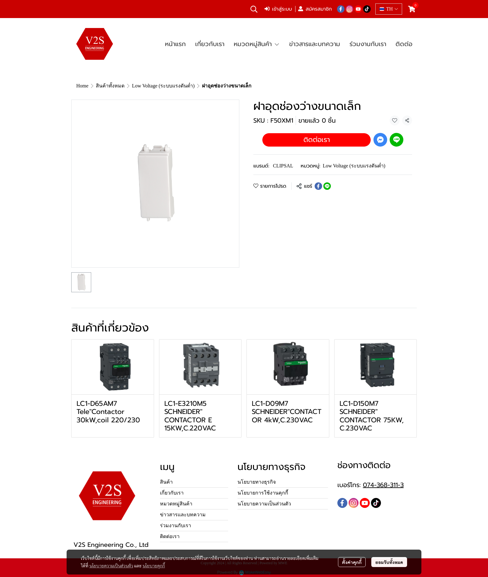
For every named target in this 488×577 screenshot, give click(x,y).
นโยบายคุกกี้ (154, 565)
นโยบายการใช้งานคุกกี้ (262, 493)
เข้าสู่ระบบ (278, 9)
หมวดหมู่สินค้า (176, 504)
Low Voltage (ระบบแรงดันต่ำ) (163, 85)
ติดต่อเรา (316, 139)
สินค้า (166, 482)
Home (82, 85)
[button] (254, 9)
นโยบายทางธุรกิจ (256, 482)
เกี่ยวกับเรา (172, 493)
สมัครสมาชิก (315, 9)
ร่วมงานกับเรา (175, 525)
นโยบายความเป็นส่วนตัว (111, 565)
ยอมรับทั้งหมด (389, 562)
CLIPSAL (283, 165)
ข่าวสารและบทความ (183, 515)
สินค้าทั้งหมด (110, 85)
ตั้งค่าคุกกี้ (352, 562)
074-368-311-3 (383, 485)
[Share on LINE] (327, 186)
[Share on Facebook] (318, 186)
